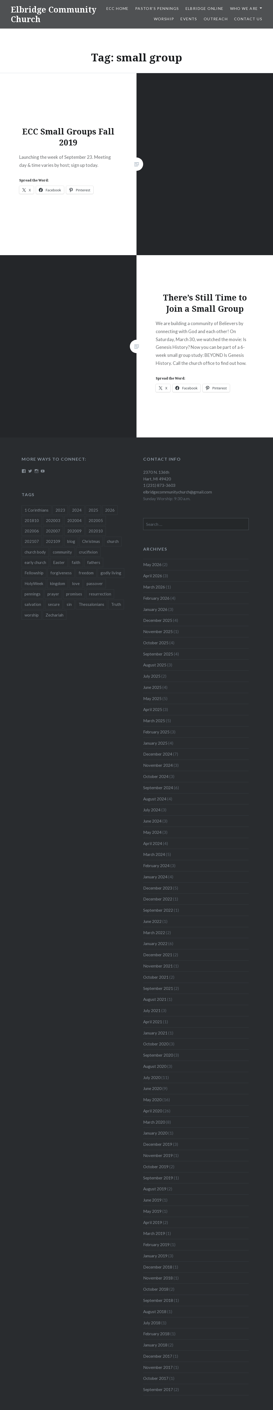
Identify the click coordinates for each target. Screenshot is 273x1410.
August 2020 (154, 1066)
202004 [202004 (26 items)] (74, 520)
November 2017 (158, 1367)
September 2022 (158, 910)
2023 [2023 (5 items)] (60, 510)
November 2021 (158, 965)
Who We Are (244, 8)
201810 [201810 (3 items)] (32, 520)
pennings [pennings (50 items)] (33, 593)
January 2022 (155, 943)
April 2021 (152, 1021)
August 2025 (154, 664)
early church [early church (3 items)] (35, 562)
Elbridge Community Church (54, 14)
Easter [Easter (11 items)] (59, 562)
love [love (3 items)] (76, 583)
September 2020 (158, 1055)
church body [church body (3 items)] (35, 552)
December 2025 (157, 620)
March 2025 (154, 720)
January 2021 (155, 1032)
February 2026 (156, 598)
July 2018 (151, 1322)
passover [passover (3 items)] (95, 583)
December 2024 (157, 754)
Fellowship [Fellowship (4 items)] (34, 572)
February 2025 (156, 731)
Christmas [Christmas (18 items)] (91, 541)
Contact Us (248, 19)
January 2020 (155, 1133)
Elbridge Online (205, 8)
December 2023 (157, 888)
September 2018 (158, 1300)
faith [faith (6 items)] (76, 562)
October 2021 (155, 977)
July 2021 (151, 1010)
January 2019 (155, 1255)
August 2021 (154, 999)
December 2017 (157, 1356)
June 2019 (152, 1200)
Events (188, 19)
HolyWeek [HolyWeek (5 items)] (34, 583)
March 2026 (154, 586)
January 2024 (155, 876)
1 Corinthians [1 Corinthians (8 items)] (37, 510)
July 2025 (151, 676)
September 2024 (158, 787)
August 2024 (154, 798)
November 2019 (158, 1155)
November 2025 (158, 631)
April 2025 (152, 709)
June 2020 (152, 1088)
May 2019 (152, 1211)
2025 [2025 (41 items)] (93, 510)
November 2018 (158, 1277)
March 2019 (154, 1233)
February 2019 (156, 1244)
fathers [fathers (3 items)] (93, 562)
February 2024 (156, 865)
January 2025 (155, 743)
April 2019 (152, 1222)
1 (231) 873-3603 (159, 485)
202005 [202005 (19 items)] (96, 520)
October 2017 (155, 1378)
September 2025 (158, 653)
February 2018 (156, 1333)
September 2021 (158, 988)
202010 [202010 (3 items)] (96, 530)
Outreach (216, 19)
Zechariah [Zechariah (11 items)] (54, 615)
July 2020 (151, 1077)
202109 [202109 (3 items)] (53, 541)
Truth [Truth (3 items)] (116, 604)
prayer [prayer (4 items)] (53, 593)
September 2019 (158, 1177)
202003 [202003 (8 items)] (53, 520)
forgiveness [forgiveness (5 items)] (61, 572)
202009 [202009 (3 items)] (74, 530)
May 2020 (152, 1099)
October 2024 (155, 776)
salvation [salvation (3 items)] (33, 604)
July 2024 (151, 809)
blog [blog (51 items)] (71, 541)
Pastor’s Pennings (157, 8)
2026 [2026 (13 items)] (110, 510)
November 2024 (158, 765)
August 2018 (154, 1311)
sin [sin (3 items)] (69, 604)
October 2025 (155, 642)
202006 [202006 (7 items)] (32, 530)
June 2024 (152, 821)
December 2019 (157, 1144)
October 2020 (155, 1043)
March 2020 (154, 1122)
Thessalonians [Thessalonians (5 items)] (91, 604)
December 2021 (157, 954)
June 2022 (152, 921)
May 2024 (152, 832)
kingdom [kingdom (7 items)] (57, 583)
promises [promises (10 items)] (74, 593)
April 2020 (152, 1110)
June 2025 (152, 687)
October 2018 (155, 1289)
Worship (164, 19)
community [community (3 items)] (62, 552)
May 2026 (152, 564)
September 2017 (158, 1389)
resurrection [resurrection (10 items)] (100, 593)
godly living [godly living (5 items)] (111, 572)
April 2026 (152, 575)
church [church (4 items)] (113, 541)
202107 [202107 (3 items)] (32, 541)
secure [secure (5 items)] (54, 604)
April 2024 (152, 843)
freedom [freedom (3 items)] (86, 572)
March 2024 (154, 854)
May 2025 (152, 698)
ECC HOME (117, 8)
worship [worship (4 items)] (32, 615)
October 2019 (155, 1166)
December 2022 (157, 898)
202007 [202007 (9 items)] (53, 530)
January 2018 (155, 1344)
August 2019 (154, 1188)
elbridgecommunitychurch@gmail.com (177, 491)
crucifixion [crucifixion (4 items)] (88, 552)
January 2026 (155, 609)
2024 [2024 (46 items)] (77, 510)
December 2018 (157, 1267)
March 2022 (154, 932)
